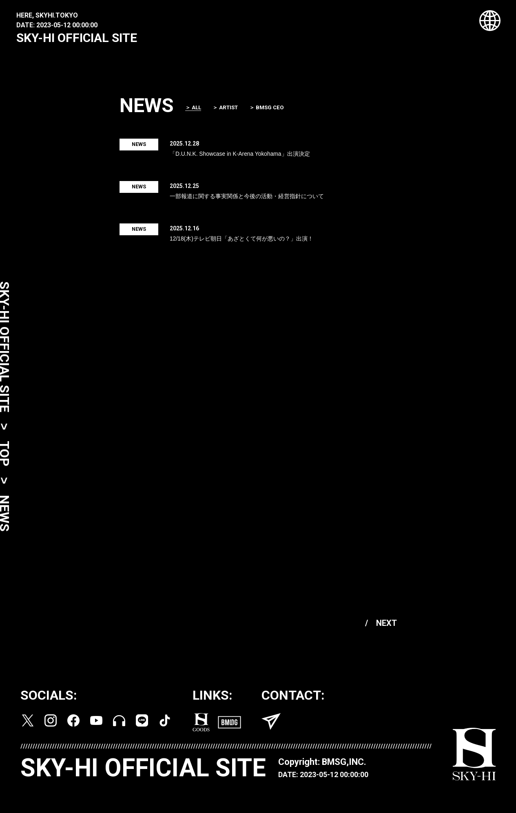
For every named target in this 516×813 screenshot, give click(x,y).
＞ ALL (195, 110)
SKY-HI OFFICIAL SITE (76, 38)
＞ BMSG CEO (273, 110)
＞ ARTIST (230, 110)
